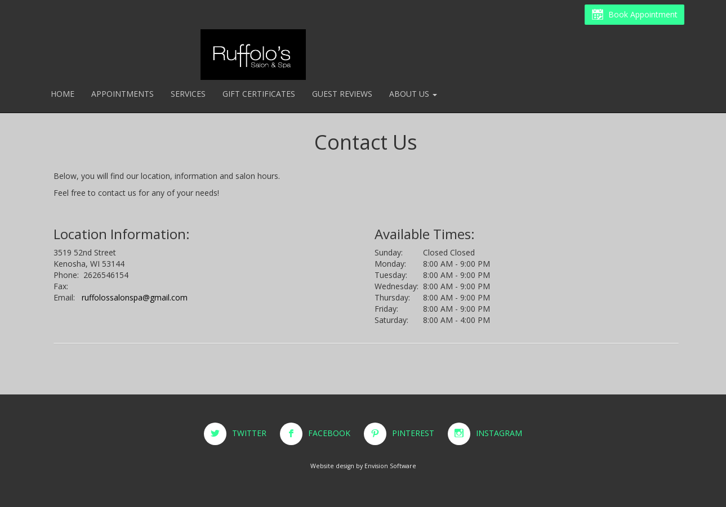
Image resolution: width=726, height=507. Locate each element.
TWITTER (255, 433)
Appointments (122, 93)
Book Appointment (634, 15)
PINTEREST (419, 433)
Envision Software (390, 466)
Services (188, 93)
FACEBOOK (335, 433)
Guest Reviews (342, 93)
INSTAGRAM (499, 433)
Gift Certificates (258, 93)
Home (62, 93)
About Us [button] (413, 93)
